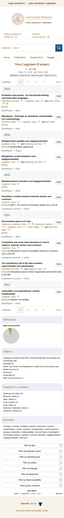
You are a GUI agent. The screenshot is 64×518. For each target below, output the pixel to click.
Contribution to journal (11, 209)
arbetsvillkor (16, 432)
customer (25, 435)
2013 (4, 300)
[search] (33, 48)
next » (59, 82)
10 (25, 72)
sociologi (15, 426)
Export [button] (54, 75)
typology (6, 432)
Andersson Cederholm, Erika (14, 408)
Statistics (36, 34)
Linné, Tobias (8, 405)
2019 (4, 107)
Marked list (11, 36)
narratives (27, 429)
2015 (4, 187)
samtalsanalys (37, 429)
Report (19, 151)
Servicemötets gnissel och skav (16, 221)
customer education (38, 435)
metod (18, 429)
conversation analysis (11, 435)
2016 (4, 147)
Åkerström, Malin (9, 396)
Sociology (7, 364)
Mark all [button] (47, 75)
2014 (4, 233)
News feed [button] (14, 75)
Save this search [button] (37, 75)
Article (26, 209)
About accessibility (33, 511)
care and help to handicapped (46, 432)
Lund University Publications (39, 17)
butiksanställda (28, 432)
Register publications (12, 34)
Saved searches (41, 36)
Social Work (7, 375)
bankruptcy (41, 426)
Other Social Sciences (11, 378)
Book (18, 110)
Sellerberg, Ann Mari (11, 393)
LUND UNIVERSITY (16, 3)
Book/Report (7, 110)
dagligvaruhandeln (11, 438)
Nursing (6, 372)
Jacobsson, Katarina (11, 411)
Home (7, 57)
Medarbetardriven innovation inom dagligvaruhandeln (26, 181)
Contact (45, 511)
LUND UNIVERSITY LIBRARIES (42, 3)
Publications (20, 57)
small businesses (51, 429)
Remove (59, 494)
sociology (6, 426)
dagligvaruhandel (53, 435)
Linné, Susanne (9, 402)
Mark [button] (59, 96)
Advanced (6, 48)
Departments (36, 57)
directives (23, 438)
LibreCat (36, 503)
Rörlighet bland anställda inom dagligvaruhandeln (24, 141)
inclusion (50, 426)
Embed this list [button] (24, 75)
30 (15, 361)
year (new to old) (40, 72)
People (50, 57)
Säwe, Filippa (8, 399)
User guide (20, 511)
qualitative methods (28, 426)
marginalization (9, 429)
